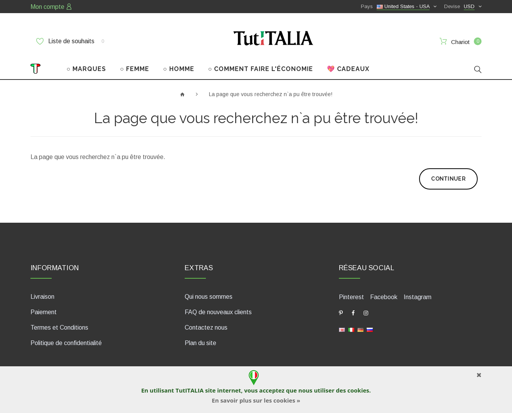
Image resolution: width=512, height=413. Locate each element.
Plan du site (200, 343)
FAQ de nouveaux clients (218, 312)
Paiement (43, 312)
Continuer (448, 179)
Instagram (417, 297)
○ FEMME (134, 69)
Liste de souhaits (70, 41)
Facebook (383, 297)
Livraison (42, 296)
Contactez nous (206, 327)
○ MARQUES (86, 69)
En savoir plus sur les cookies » (256, 400)
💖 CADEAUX (348, 69)
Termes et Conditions (59, 327)
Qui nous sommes (208, 296)
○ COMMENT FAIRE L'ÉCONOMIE (260, 69)
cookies (358, 390)
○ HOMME (178, 69)
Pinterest (351, 297)
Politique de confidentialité (66, 343)
